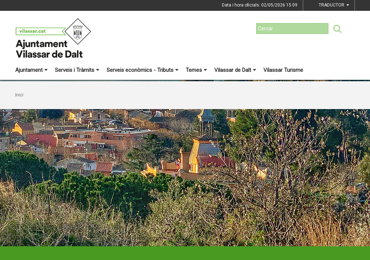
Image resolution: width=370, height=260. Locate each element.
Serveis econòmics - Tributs (142, 70)
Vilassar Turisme (283, 70)
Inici (19, 95)
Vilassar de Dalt (235, 70)
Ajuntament (31, 70)
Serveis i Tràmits (77, 70)
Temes (196, 70)
